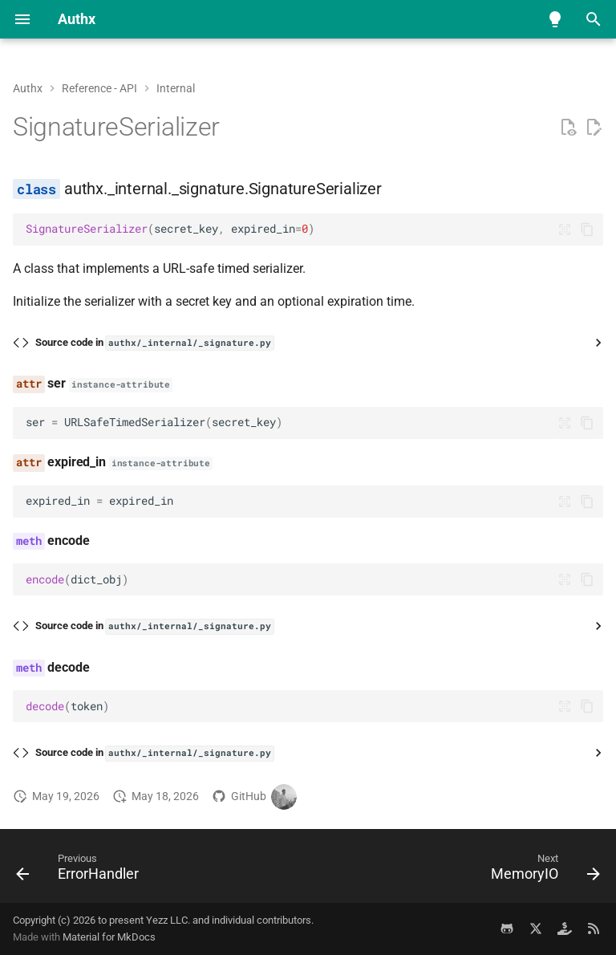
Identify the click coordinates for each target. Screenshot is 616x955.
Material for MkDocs (109, 937)
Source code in (154, 343)
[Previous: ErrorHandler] (80, 870)
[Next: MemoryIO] (542, 870)
